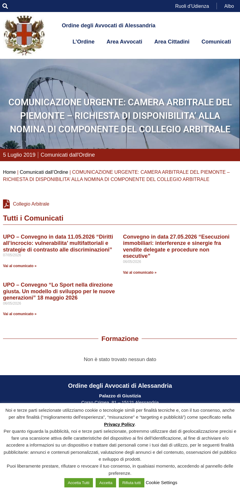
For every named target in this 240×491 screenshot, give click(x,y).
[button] (5, 6)
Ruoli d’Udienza (192, 5)
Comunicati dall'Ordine (68, 155)
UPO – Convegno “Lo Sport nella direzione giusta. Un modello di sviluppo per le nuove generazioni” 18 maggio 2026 (59, 291)
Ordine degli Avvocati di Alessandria (108, 26)
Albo (229, 5)
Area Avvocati (124, 42)
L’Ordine (83, 42)
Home (9, 172)
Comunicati (216, 42)
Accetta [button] (105, 482)
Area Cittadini (171, 42)
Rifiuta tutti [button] (131, 482)
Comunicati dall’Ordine (44, 172)
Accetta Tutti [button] (79, 482)
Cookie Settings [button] (161, 482)
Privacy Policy (119, 424)
